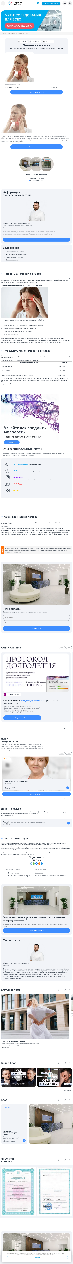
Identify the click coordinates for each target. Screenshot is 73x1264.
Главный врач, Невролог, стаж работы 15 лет (17, 226)
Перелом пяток (13, 873)
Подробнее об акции (22, 718)
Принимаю (37, 1257)
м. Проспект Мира (36, 180)
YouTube (19, 484)
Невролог (53, 87)
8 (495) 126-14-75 (7, 815)
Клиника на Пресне (13, 694)
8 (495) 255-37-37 (70, 3)
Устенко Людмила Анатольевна (16, 781)
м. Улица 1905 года (37, 178)
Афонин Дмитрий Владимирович (16, 223)
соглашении (51, 1254)
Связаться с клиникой (36, 930)
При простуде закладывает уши (19, 876)
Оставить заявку (36, 628)
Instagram (19, 477)
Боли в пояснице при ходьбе (13, 1041)
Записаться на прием (51, 3)
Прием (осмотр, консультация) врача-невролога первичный (24, 822)
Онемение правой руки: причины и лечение (51, 876)
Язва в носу (39, 873)
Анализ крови (7, 366)
